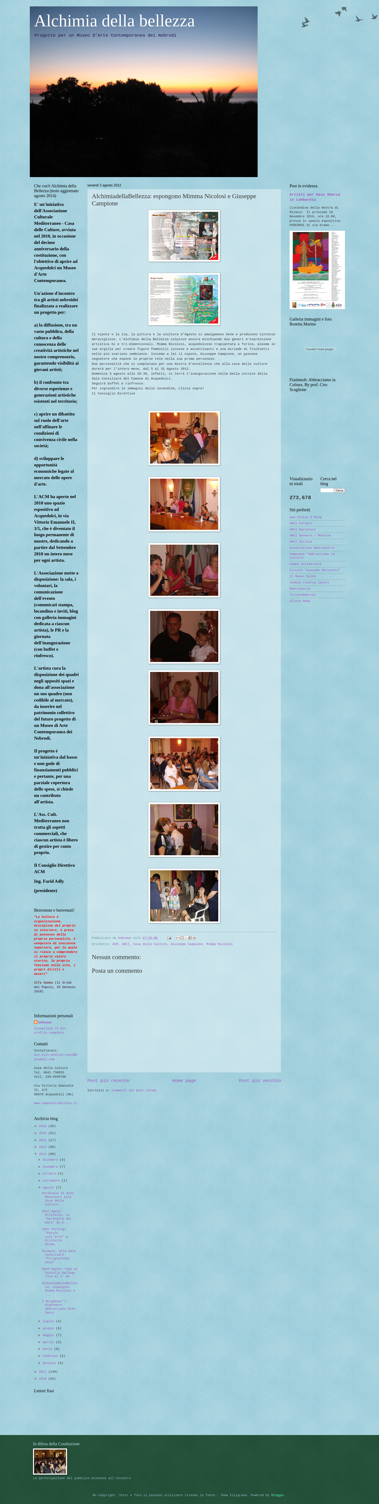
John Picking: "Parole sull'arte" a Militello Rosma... (55, 1237)
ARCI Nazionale (303, 529)
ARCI (125, 944)
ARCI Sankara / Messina (310, 535)
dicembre (51, 1160)
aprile (49, 1342)
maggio (49, 1335)
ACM (115, 944)
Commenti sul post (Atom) (134, 1090)
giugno (49, 1328)
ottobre (50, 1173)
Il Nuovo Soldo (303, 576)
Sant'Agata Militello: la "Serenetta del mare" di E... (57, 1217)
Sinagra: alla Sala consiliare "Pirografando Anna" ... (59, 1256)
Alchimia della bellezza (114, 20)
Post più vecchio (260, 1080)
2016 (43, 1126)
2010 (43, 1379)
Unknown (45, 1022)
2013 (43, 1147)
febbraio (51, 1356)
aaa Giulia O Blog (306, 517)
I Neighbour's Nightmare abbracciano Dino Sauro (58, 1307)
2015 (43, 1133)
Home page (184, 1080)
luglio (49, 1321)
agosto (49, 1187)
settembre (52, 1180)
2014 (43, 1140)
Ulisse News (300, 601)
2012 (43, 1154)
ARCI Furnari (301, 523)
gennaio (50, 1363)
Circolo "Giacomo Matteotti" (315, 570)
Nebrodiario (300, 588)
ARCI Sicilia (301, 541)
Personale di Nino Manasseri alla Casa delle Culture (58, 1199)
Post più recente (108, 1080)
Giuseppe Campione (187, 944)
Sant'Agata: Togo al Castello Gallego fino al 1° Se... (60, 1272)
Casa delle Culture (150, 944)
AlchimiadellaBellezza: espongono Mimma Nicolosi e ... (60, 1289)
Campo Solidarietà (306, 564)
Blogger (277, 1495)
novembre (51, 1167)
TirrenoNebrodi (303, 595)
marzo (48, 1349)
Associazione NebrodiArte (312, 548)
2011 (43, 1372)
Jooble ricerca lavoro (309, 582)
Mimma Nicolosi (220, 944)
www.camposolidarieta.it (55, 1103)
